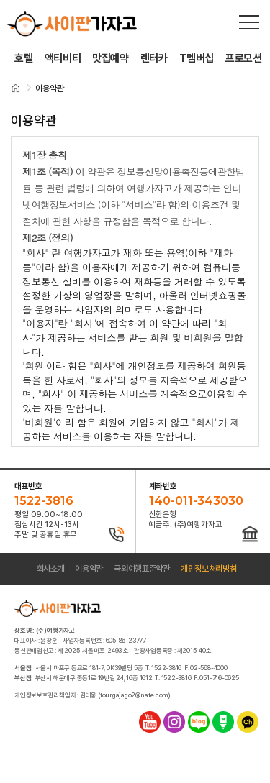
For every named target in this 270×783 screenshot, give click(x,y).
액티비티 (63, 58)
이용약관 (89, 569)
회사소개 (51, 569)
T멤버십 (197, 58)
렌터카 (154, 58)
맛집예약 (110, 58)
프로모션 (243, 58)
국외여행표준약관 (142, 569)
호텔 (23, 58)
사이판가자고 (72, 23)
